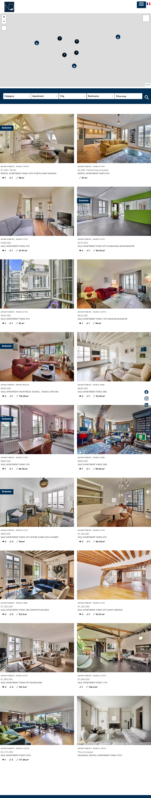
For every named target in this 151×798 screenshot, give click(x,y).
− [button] (4, 21)
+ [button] (4, 17)
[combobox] (17, 96)
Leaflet (148, 85)
